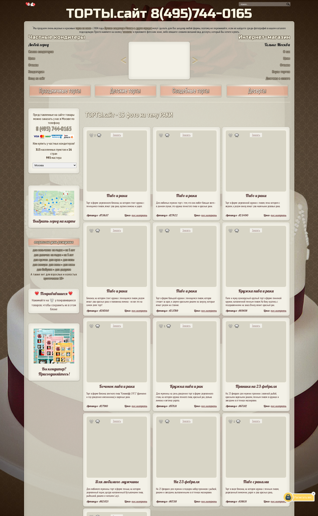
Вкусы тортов (281, 71)
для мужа (54, 260)
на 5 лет (70, 250)
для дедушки (63, 269)
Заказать (117, 135)
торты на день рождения (53, 242)
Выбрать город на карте (54, 221)
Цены (31, 58)
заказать (127, 32)
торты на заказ (83, 28)
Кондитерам (36, 71)
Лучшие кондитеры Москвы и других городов (128, 28)
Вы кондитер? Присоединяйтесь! (54, 371)
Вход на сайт (36, 78)
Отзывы (33, 65)
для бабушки (44, 269)
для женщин (40, 264)
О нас (286, 51)
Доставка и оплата (278, 78)
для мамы (69, 264)
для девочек (41, 255)
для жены (54, 264)
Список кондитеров (41, 51)
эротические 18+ (54, 278)
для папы (68, 260)
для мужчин (40, 260)
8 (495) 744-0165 (54, 128)
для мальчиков (42, 250)
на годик (57, 250)
